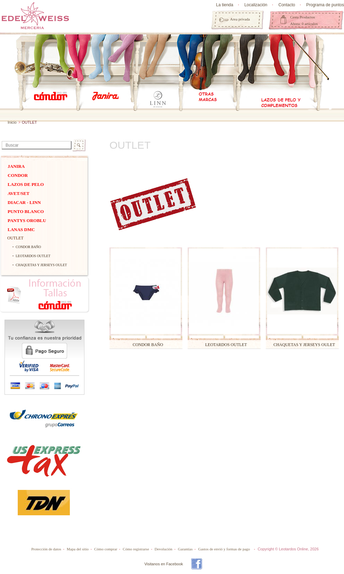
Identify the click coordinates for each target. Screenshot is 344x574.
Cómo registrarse (136, 549)
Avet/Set (19, 193)
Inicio (12, 122)
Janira (16, 166)
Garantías (185, 549)
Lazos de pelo (26, 184)
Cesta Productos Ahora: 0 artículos (304, 20)
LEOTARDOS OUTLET (33, 256)
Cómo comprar (105, 549)
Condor (18, 175)
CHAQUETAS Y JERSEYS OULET (41, 265)
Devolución (163, 549)
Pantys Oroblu (27, 220)
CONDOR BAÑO (28, 247)
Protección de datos (46, 549)
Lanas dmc (21, 229)
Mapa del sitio (78, 549)
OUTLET (15, 238)
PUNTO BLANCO (26, 211)
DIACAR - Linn (24, 202)
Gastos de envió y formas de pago (224, 549)
